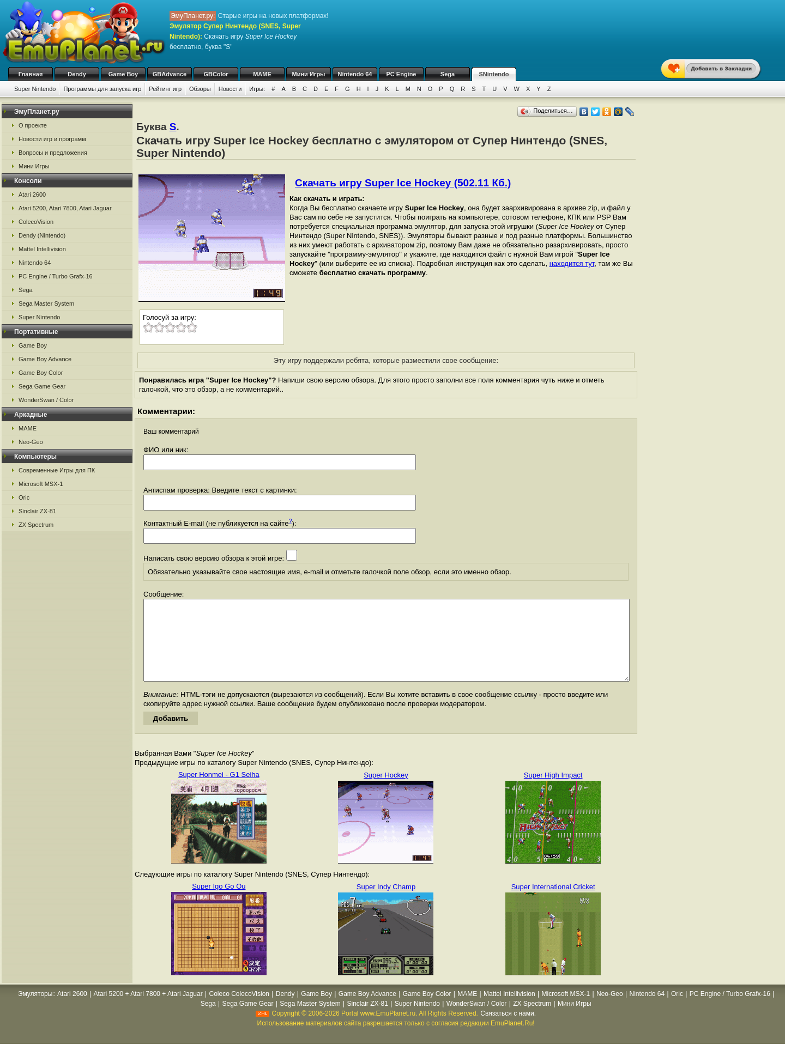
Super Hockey (386, 791)
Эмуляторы (35, 1010)
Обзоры (200, 89)
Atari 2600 (32, 194)
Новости (230, 89)
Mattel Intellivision (42, 249)
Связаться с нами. (508, 1030)
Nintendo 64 (355, 74)
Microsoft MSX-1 (41, 484)
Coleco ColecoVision (239, 1010)
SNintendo (494, 74)
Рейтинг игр (165, 89)
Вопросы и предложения (53, 152)
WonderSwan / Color (46, 400)
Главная (31, 74)
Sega (447, 74)
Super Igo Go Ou (218, 902)
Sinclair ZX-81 (37, 511)
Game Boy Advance (45, 359)
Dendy (77, 74)
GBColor (215, 74)
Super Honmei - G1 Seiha (218, 791)
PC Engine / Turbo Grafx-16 (56, 276)
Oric (24, 497)
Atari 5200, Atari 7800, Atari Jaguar (65, 208)
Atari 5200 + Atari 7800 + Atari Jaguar (148, 1010)
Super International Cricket (553, 903)
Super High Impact (553, 791)
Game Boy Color (41, 372)
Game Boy (123, 74)
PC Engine (401, 74)
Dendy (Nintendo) (42, 235)
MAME (262, 74)
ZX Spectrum (36, 524)
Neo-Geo (31, 442)
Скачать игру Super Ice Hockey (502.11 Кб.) (403, 183)
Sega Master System (46, 303)
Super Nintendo (35, 89)
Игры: (257, 89)
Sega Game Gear (42, 386)
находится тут (572, 263)
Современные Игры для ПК (57, 470)
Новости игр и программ (52, 139)
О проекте (33, 125)
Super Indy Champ (386, 903)
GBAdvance (169, 74)
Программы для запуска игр (102, 89)
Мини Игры (308, 74)
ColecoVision (36, 221)
